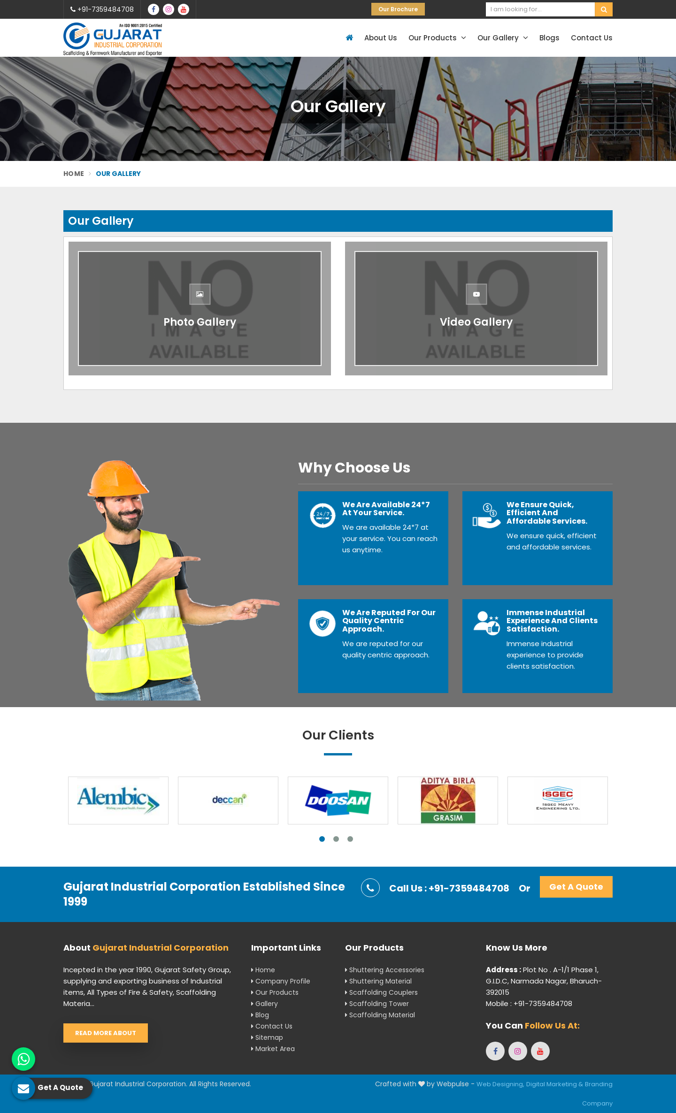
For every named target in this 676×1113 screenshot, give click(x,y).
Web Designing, (500, 1084)
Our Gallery (502, 38)
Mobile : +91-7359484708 (529, 1003)
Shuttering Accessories (384, 970)
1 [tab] (322, 839)
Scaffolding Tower (377, 1003)
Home (73, 173)
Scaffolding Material (380, 1015)
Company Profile (280, 981)
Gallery (264, 1003)
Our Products (437, 38)
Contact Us (592, 38)
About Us (380, 38)
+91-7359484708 (102, 9)
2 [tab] (336, 839)
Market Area (273, 1048)
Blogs (549, 38)
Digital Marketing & (554, 1084)
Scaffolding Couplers (381, 992)
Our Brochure (398, 9)
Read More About (105, 1033)
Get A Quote (576, 886)
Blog (260, 1015)
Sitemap (267, 1037)
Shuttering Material (378, 981)
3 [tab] (350, 839)
